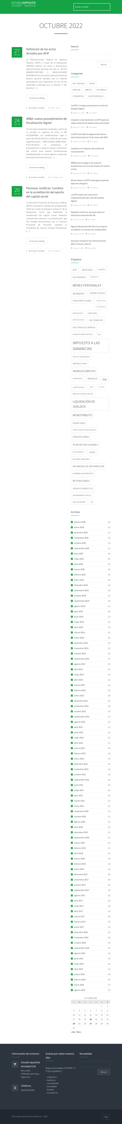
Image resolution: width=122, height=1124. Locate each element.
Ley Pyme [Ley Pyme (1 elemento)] (101, 387)
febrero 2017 (80, 921)
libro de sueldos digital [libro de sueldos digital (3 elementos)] (83, 394)
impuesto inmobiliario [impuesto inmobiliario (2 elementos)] (81, 357)
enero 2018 (79, 869)
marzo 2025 (79, 569)
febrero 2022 (80, 753)
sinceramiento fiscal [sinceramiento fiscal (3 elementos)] (82, 495)
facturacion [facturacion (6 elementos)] (96, 320)
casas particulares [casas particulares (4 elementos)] (82, 301)
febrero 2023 (80, 690)
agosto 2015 (79, 990)
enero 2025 (79, 580)
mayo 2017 (79, 906)
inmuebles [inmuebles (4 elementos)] (92, 378)
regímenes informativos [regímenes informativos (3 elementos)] (83, 473)
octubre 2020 (80, 816)
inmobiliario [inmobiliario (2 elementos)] (77, 378)
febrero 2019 (80, 848)
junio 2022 (78, 732)
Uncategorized (57, 177)
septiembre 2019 (81, 837)
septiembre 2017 (81, 890)
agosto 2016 (79, 953)
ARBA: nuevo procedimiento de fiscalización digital (46, 121)
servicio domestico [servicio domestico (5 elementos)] (83, 488)
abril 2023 (78, 679)
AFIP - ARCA (55, 108)
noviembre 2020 (81, 811)
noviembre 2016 (81, 937)
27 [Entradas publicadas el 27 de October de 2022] (91, 1023)
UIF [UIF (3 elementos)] (92, 502)
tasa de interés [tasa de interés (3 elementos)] (79, 502)
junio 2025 (78, 553)
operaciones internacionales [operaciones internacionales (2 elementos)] (84, 430)
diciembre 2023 (81, 643)
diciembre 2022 (81, 700)
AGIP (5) (92, 83)
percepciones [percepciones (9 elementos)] (81, 436)
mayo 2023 (79, 674)
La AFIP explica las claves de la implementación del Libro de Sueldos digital (87, 197)
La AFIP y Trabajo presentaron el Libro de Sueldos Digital (89, 107)
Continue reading (37, 98)
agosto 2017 (79, 895)
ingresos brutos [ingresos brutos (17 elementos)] (84, 371)
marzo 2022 (79, 748)
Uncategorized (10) (95, 96)
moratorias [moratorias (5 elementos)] (79, 423)
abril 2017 (78, 911)
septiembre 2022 (81, 716)
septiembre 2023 (81, 658)
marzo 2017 (79, 916)
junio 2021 (78, 785)
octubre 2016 (80, 942)
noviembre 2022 (81, 706)
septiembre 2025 (81, 548)
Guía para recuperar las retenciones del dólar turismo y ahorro (88, 242)
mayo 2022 (79, 737)
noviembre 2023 (81, 648)
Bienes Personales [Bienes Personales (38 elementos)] (87, 285)
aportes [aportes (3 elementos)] (101, 269)
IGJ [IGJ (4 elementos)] (99, 334)
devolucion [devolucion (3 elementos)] (78, 313)
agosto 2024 (79, 606)
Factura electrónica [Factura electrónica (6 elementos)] (84, 327)
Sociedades (56, 251)
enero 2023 (79, 695)
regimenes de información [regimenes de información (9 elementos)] (88, 466)
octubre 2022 (80, 711)
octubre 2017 (80, 885)
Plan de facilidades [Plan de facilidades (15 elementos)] (85, 444)
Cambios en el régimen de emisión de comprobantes (87, 150)
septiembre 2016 (81, 948)
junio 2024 (78, 616)
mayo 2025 (79, 558)
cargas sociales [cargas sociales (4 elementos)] (97, 293)
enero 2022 (79, 758)
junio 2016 (78, 958)
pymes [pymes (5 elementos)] (92, 452)
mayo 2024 (79, 622)
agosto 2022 (79, 721)
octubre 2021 (80, 774)
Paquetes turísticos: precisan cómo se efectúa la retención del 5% (88, 214)
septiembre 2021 (81, 779)
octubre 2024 (80, 595)
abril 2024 (78, 627)
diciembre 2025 (81, 532)
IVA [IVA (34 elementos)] (105, 379)
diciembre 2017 (81, 874)
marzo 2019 (79, 842)
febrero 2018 (80, 863)
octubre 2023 (80, 653)
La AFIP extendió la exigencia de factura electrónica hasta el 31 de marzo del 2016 (89, 136)
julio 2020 (78, 827)
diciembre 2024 (81, 585)
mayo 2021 (79, 790)
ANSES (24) (76, 90)
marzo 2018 (79, 858)
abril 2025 (78, 564)
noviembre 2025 (81, 537)
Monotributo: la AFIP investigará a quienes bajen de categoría (90, 182)
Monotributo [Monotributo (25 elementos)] (82, 415)
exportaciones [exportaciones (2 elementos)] (78, 320)
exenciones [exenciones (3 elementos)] (92, 313)
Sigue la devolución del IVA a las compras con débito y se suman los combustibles (89, 228)
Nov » (79, 1031)
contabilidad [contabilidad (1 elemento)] (100, 307)
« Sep (73, 1031)
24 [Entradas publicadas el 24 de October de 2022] (74, 1023)
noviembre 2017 (81, 879)
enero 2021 (79, 806)
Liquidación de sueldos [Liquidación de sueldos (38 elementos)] (84, 404)
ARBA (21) (88, 90)
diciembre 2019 (81, 832)
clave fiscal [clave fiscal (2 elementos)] (101, 301)
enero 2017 (79, 927)
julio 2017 (78, 900)
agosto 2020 (79, 821)
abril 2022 (78, 743)
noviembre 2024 (81, 590)
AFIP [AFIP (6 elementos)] (75, 269)
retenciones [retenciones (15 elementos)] (81, 481)
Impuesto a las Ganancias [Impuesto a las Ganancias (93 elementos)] (86, 345)
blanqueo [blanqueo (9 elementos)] (79, 293)
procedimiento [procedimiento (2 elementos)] (78, 452)
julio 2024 (78, 611)
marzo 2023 (79, 685)
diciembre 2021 (81, 764)
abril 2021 (78, 795)
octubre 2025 (80, 543)
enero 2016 (79, 984)
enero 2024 (79, 637)
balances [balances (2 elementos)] (94, 277)
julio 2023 (78, 669)
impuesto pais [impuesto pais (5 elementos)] (80, 363)
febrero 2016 (80, 979)
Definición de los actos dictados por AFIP (41, 51)
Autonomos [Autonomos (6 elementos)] (79, 277)
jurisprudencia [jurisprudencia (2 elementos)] (79, 387)
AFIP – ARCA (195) (78, 83)
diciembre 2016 (81, 932)
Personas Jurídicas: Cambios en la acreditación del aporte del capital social (45, 192)
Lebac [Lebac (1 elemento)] (91, 387)
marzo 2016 (79, 974)
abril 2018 (78, 853)
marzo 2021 (79, 800)
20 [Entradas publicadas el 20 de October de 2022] (91, 1019)
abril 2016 (78, 969)
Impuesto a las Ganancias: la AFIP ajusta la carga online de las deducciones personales (90, 121)
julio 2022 (78, 727)
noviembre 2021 (81, 769)
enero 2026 (79, 527)
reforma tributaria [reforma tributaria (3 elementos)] (81, 459)
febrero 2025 (80, 574)
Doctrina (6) (101, 90)
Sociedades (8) (78, 96)
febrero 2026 (80, 522)
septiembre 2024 (81, 601)
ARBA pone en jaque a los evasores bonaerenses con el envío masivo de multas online (90, 165)
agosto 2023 (79, 664)
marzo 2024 (79, 632)
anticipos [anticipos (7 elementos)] (87, 269)
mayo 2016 (79, 963)
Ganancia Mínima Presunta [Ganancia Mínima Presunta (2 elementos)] (83, 334)
